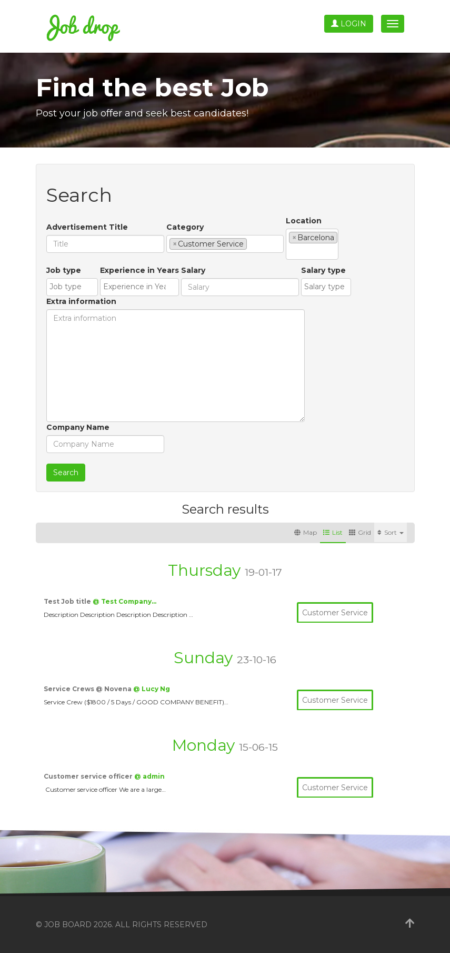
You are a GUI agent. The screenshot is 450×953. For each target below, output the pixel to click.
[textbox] (252, 243)
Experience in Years (139, 270)
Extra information (81, 301)
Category (185, 227)
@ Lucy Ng (151, 689)
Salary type (323, 270)
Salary (193, 270)
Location (304, 220)
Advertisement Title (87, 227)
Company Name (77, 427)
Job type (63, 270)
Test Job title (68, 601)
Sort (390, 532)
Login (348, 23)
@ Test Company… (124, 601)
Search (65, 472)
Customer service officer (89, 776)
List (333, 532)
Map (305, 532)
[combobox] (225, 244)
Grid (360, 532)
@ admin (149, 776)
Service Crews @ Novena (88, 689)
